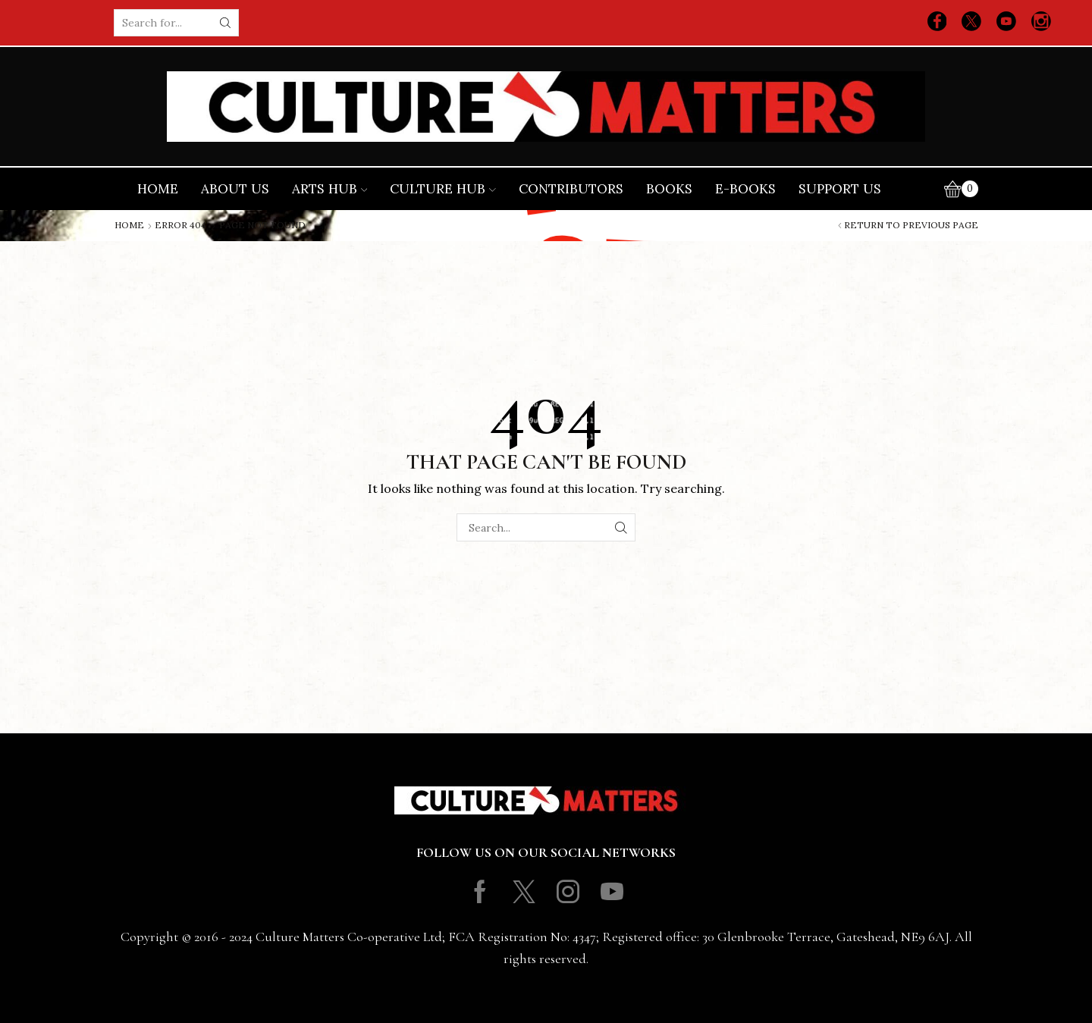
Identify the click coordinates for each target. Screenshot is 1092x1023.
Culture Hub (443, 188)
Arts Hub (330, 188)
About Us (235, 188)
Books (669, 188)
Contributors (571, 188)
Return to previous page (911, 225)
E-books (745, 188)
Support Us (840, 188)
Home (157, 188)
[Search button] (225, 23)
